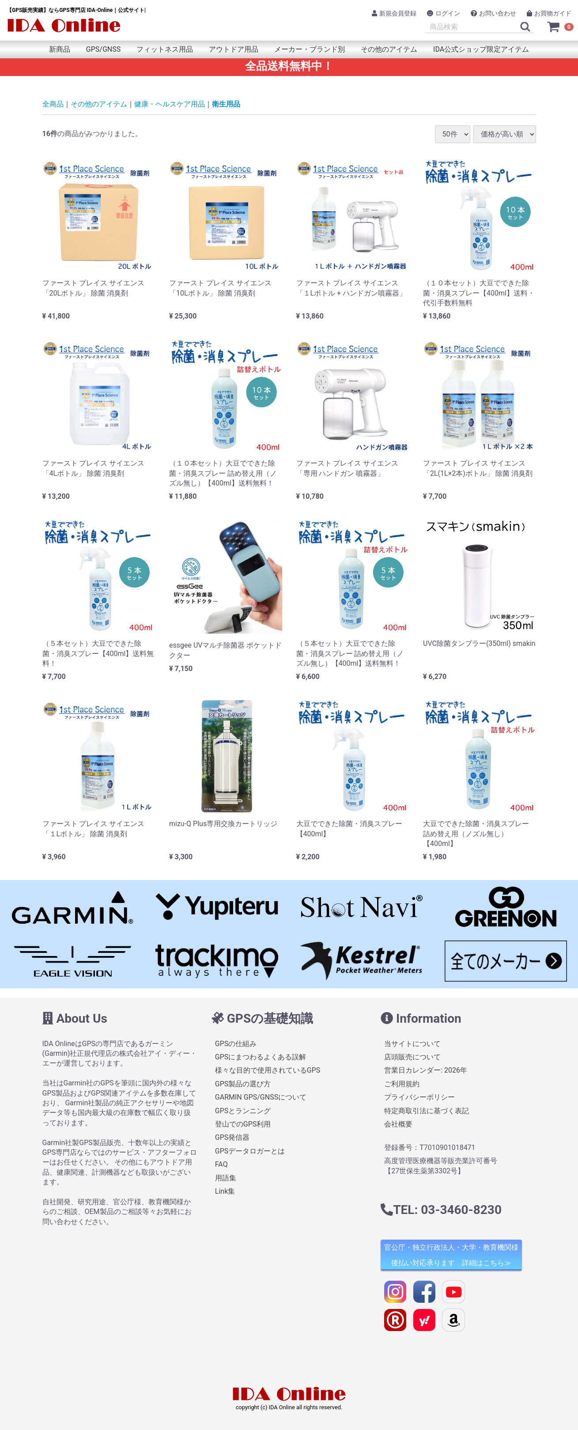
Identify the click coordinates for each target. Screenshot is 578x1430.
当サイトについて (412, 1043)
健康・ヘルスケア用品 (169, 104)
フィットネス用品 (164, 49)
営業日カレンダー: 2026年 (425, 1070)
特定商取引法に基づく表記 (426, 1111)
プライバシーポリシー (419, 1097)
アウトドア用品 (233, 49)
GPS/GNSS (103, 49)
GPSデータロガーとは (250, 1151)
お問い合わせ (493, 13)
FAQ (221, 1164)
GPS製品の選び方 (243, 1084)
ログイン (443, 13)
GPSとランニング (243, 1111)
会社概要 (398, 1124)
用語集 (225, 1178)
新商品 (59, 49)
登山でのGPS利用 (243, 1124)
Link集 (225, 1191)
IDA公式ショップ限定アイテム (481, 49)
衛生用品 (226, 104)
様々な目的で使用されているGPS (268, 1070)
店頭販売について (412, 1057)
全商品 (53, 104)
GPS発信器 (232, 1138)
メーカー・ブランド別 (309, 49)
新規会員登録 (394, 13)
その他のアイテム (389, 49)
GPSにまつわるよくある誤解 (260, 1057)
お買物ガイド (549, 13)
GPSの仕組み (236, 1043)
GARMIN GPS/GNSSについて (260, 1097)
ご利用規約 (401, 1084)
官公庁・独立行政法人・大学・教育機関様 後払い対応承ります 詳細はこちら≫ (451, 1255)
